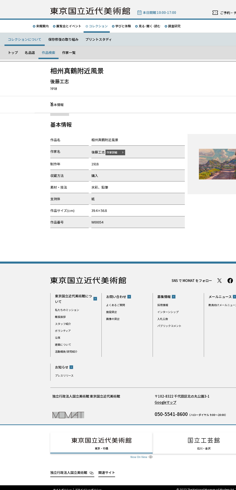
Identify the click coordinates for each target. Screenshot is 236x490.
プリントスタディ (98, 39)
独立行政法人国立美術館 (68, 468)
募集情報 (164, 296)
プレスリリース (64, 375)
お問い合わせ (116, 296)
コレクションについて (24, 39)
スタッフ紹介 (63, 323)
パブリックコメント (169, 326)
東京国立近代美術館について (73, 298)
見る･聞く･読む (149, 26)
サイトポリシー (62, 485)
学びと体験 (123, 26)
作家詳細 (114, 152)
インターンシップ (168, 312)
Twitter (219, 280)
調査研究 (174, 26)
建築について (63, 344)
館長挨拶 (60, 316)
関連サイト (106, 468)
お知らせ (61, 367)
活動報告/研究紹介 (66, 351)
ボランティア (63, 330)
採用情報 (162, 305)
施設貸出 (111, 312)
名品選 (30, 52)
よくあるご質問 (115, 305)
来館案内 (42, 26)
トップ (13, 52)
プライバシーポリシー (88, 485)
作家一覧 (69, 52)
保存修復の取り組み (63, 39)
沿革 (57, 337)
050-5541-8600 (171, 414)
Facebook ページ (230, 280)
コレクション (98, 26)
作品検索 (48, 52)
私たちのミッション (67, 309)
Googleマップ (165, 402)
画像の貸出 (113, 319)
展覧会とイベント (68, 26)
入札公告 (162, 319)
